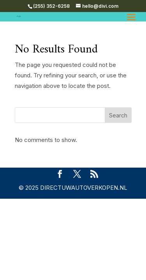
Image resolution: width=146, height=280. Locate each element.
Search (118, 115)
